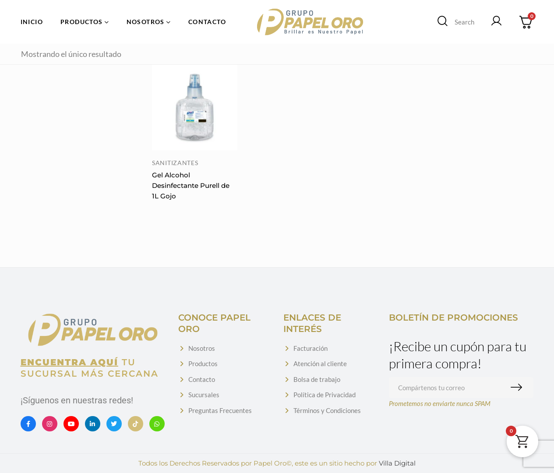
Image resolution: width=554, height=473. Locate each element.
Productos (203, 363)
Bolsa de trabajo (316, 379)
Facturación (310, 348)
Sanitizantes (175, 162)
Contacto (201, 379)
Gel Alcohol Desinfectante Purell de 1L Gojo (190, 185)
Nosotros (201, 348)
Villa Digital (397, 463)
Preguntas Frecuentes (220, 410)
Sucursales (203, 395)
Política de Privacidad (324, 395)
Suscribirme (518, 387)
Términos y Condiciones (327, 410)
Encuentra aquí (69, 362)
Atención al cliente (320, 363)
